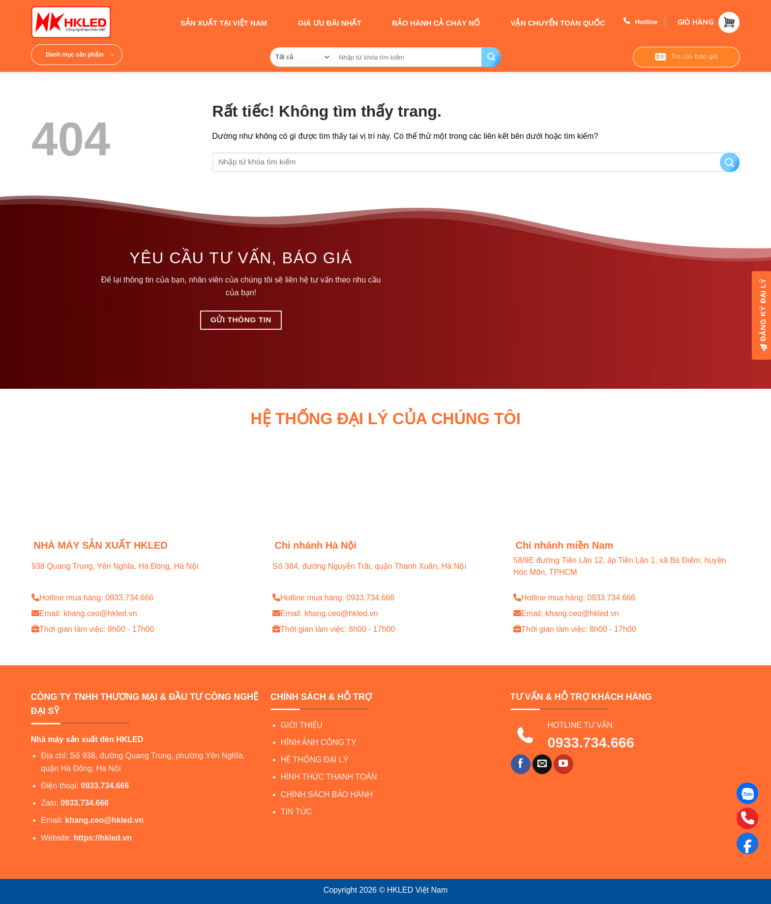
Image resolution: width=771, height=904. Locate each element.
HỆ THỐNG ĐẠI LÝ (315, 759)
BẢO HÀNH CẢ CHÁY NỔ (427, 22)
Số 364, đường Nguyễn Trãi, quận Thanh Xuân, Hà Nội (369, 566)
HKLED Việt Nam (417, 890)
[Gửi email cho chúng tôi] (542, 764)
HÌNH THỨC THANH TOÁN (329, 777)
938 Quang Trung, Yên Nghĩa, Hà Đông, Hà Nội (115, 566)
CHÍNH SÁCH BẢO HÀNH (327, 794)
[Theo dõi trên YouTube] (563, 764)
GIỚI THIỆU (302, 725)
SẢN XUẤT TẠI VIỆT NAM (215, 22)
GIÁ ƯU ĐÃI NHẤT (320, 22)
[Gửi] (491, 57)
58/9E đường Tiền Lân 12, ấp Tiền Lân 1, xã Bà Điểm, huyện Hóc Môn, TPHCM (619, 566)
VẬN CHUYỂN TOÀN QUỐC (549, 22)
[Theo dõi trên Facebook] (521, 764)
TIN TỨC (296, 812)
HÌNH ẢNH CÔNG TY (318, 742)
